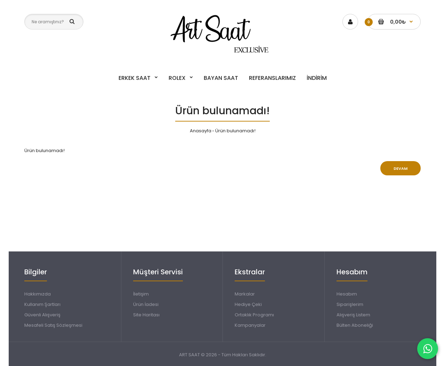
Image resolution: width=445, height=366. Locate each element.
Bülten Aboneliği (355, 325)
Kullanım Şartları (42, 304)
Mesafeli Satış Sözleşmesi (53, 325)
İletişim (141, 294)
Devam (400, 168)
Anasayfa (200, 130)
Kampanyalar (250, 325)
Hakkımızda (37, 294)
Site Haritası (146, 314)
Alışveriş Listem (353, 314)
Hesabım (347, 294)
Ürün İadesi (146, 304)
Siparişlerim (350, 304)
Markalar (245, 294)
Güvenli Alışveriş (42, 314)
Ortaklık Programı (254, 314)
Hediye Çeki (248, 304)
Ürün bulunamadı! (235, 130)
